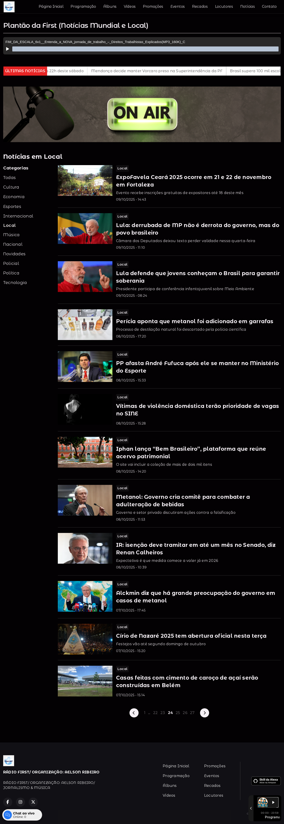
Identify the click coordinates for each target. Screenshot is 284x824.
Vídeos (130, 6)
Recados (200, 6)
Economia (14, 196)
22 (155, 713)
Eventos (177, 6)
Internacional (18, 216)
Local (9, 225)
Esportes (12, 206)
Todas (9, 177)
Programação (83, 6)
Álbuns (110, 6)
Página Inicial (51, 6)
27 (192, 713)
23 (162, 713)
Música (11, 234)
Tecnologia (15, 282)
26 (185, 713)
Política (11, 273)
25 (178, 713)
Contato (269, 6)
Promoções (153, 6)
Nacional (13, 244)
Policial (11, 263)
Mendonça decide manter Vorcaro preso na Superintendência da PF (169, 71)
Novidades (14, 253)
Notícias (247, 6)
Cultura (11, 187)
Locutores (224, 6)
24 (170, 713)
